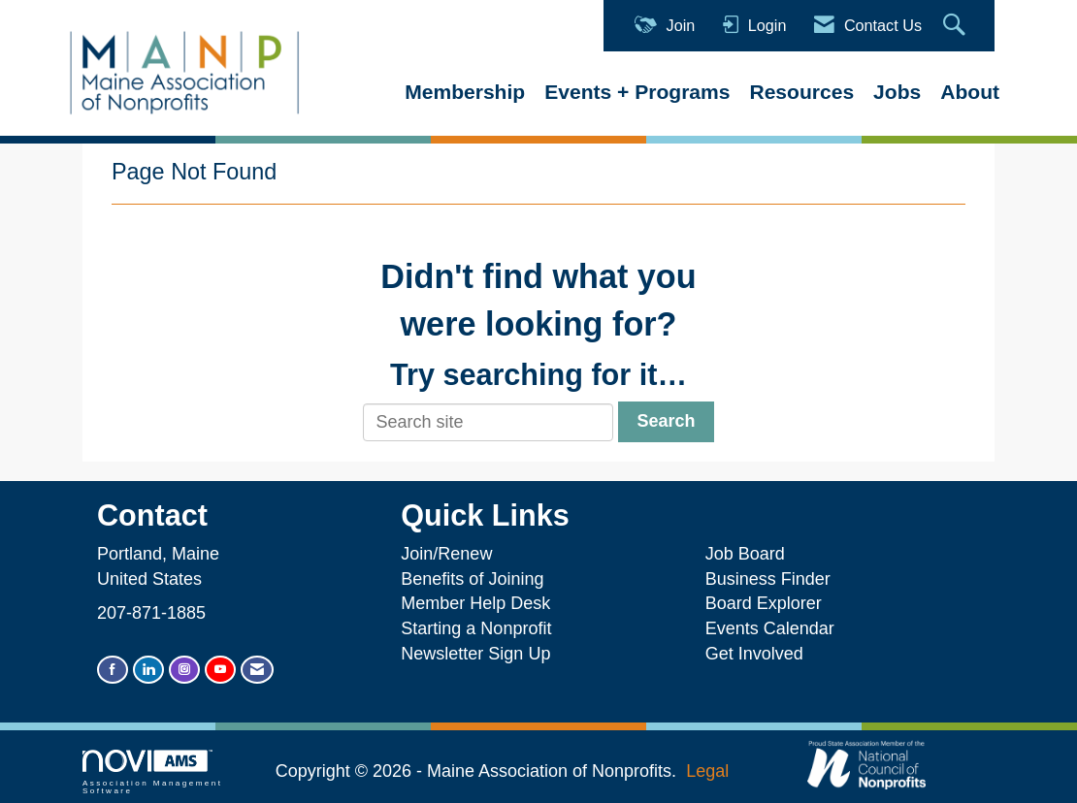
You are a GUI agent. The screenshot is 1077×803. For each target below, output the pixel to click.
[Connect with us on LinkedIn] (148, 670)
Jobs (897, 91)
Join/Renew (446, 553)
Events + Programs (637, 91)
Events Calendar (769, 628)
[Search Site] (956, 26)
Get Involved (754, 653)
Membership (465, 91)
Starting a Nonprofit (476, 628)
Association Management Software (152, 772)
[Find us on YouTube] (220, 670)
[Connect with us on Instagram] (184, 670)
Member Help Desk (475, 603)
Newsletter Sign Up (475, 653)
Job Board (750, 553)
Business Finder (772, 579)
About (969, 91)
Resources (801, 91)
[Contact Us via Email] (257, 670)
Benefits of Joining (472, 579)
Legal (707, 771)
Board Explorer (763, 603)
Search (665, 421)
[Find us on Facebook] (112, 670)
